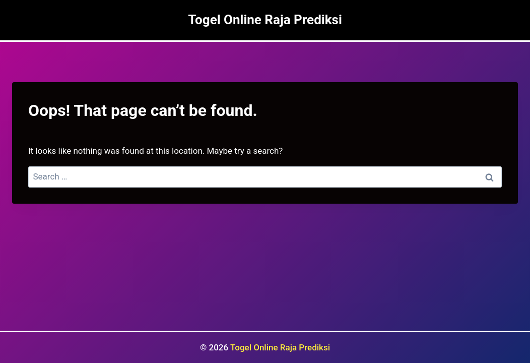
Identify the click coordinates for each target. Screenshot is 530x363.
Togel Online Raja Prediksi (280, 347)
